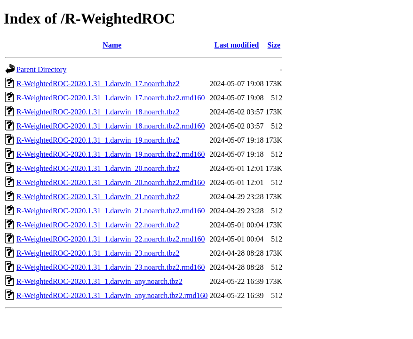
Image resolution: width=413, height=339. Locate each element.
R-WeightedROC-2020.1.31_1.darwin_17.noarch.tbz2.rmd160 (110, 98)
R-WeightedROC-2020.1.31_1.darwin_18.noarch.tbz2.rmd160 (110, 126)
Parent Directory (41, 69)
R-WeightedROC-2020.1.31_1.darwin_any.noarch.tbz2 (99, 281)
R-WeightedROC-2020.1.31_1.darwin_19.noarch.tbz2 (98, 140)
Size (274, 45)
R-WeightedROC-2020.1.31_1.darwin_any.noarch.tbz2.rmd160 (111, 295)
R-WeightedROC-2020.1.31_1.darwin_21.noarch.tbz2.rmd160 (110, 211)
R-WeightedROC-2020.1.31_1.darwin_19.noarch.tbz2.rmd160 (110, 154)
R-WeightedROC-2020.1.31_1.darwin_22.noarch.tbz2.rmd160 (110, 239)
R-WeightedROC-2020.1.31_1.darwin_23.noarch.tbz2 (98, 253)
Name (112, 45)
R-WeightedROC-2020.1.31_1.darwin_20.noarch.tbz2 (98, 168)
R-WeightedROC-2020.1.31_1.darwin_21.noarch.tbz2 (98, 197)
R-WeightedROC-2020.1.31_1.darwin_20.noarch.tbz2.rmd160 (110, 182)
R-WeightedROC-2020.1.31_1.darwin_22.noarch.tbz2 (98, 225)
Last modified (236, 45)
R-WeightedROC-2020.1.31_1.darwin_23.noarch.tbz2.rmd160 (110, 267)
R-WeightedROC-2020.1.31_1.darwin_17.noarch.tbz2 (98, 84)
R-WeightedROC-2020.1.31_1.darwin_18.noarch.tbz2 (98, 112)
